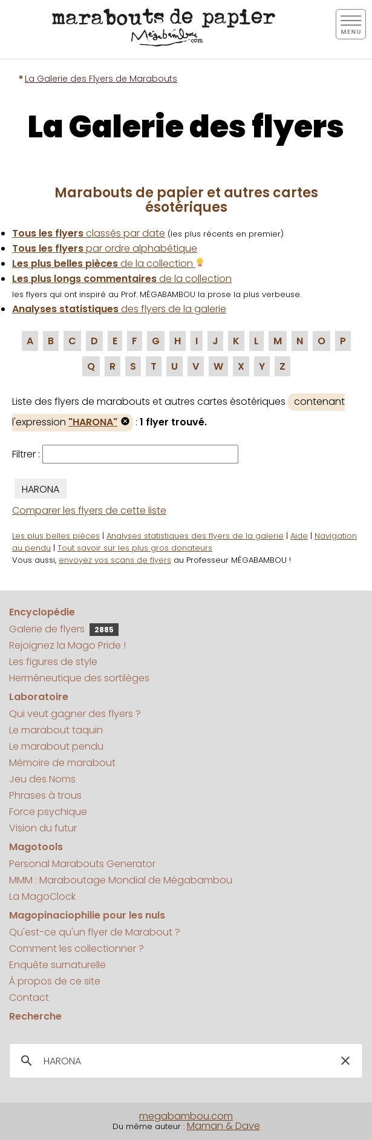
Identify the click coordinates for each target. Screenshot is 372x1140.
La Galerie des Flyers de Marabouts (101, 79)
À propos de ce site (54, 981)
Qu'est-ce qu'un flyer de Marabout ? (94, 932)
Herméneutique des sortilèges (79, 678)
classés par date (88, 233)
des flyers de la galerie (119, 309)
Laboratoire (38, 697)
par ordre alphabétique (104, 248)
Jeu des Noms (42, 779)
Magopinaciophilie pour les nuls (87, 915)
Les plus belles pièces (56, 536)
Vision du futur (43, 828)
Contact (29, 997)
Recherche (35, 1016)
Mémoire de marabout (62, 763)
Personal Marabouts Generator (82, 864)
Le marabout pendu (56, 746)
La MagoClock (42, 896)
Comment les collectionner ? (76, 948)
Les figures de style (53, 662)
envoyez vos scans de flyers (115, 560)
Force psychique (48, 812)
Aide (299, 536)
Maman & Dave (223, 1126)
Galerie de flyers (64, 629)
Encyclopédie (42, 612)
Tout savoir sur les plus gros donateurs (134, 548)
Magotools (36, 847)
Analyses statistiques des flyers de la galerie (195, 536)
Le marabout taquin (56, 730)
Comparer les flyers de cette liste (89, 510)
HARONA (40, 489)
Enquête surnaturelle (57, 965)
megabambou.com (186, 1116)
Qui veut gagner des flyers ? (75, 714)
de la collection (108, 263)
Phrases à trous (45, 795)
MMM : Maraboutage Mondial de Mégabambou (120, 880)
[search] (184, 1061)
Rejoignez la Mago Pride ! (67, 645)
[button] (345, 1060)
